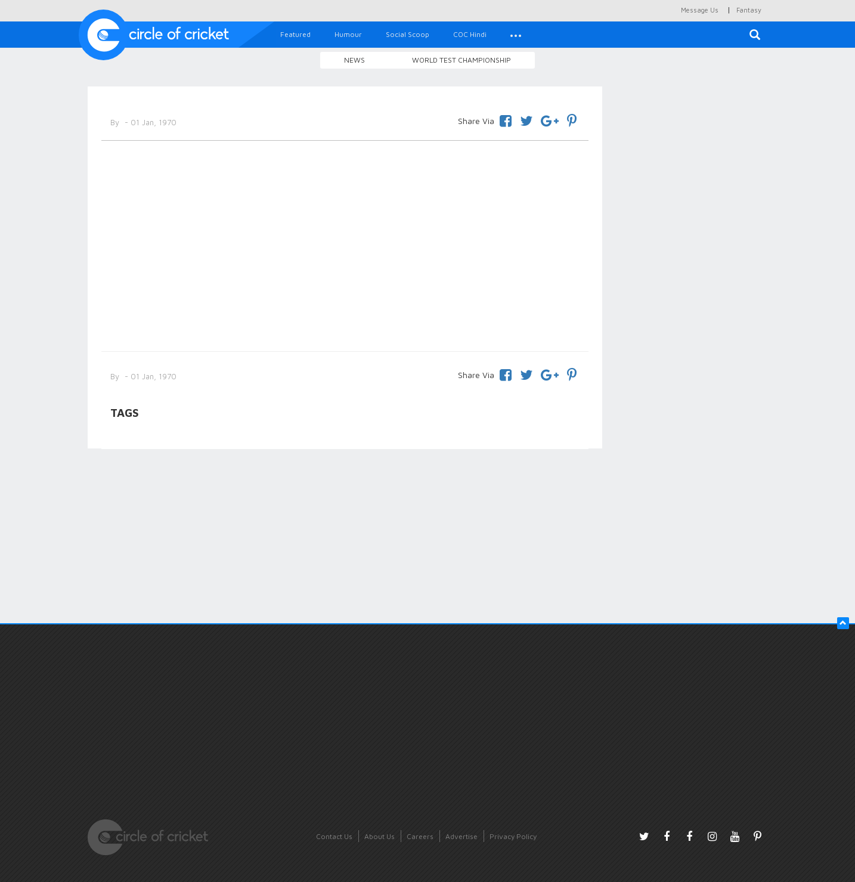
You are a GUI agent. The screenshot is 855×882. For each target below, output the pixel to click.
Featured (295, 34)
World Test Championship (461, 59)
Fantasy (748, 10)
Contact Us (334, 836)
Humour (348, 34)
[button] (515, 34)
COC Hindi (470, 34)
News (354, 59)
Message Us (699, 10)
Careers (420, 836)
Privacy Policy (513, 836)
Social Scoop (407, 34)
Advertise (461, 836)
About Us (379, 836)
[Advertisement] (344, 243)
